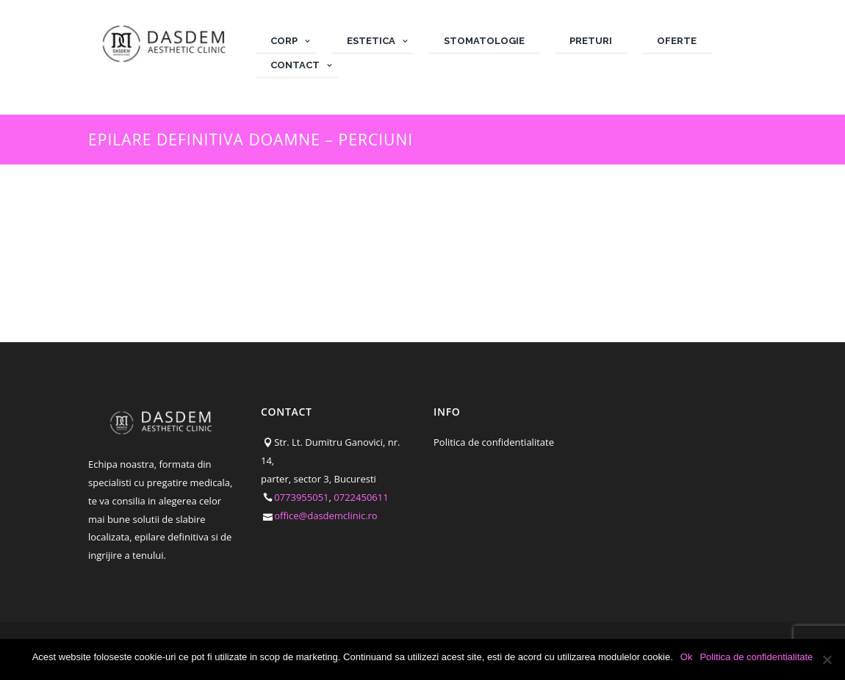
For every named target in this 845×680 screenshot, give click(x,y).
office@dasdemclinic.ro (326, 515)
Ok (686, 656)
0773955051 (301, 497)
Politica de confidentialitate (494, 442)
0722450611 (361, 497)
